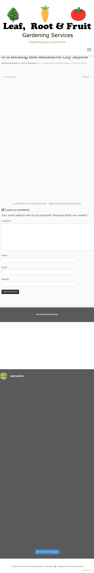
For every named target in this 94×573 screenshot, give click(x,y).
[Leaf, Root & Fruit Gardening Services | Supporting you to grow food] (47, 20)
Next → (88, 76)
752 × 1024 (41, 63)
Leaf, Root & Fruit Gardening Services (30, 566)
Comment (6, 221)
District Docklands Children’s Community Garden (67, 63)
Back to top (87, 570)
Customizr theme (77, 566)
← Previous (8, 76)
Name (4, 255)
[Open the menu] (89, 50)
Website (5, 279)
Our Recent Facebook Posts (47, 314)
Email (4, 267)
